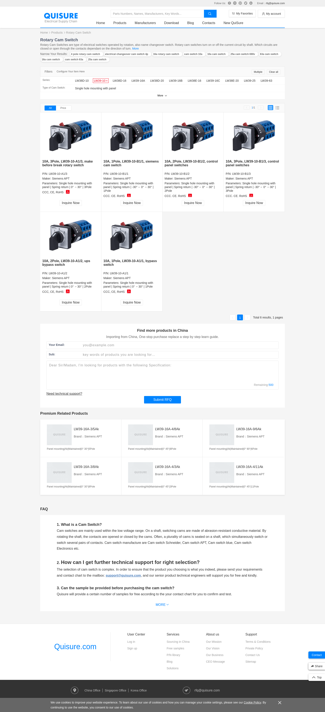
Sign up (132, 648)
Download (171, 23)
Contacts (208, 23)
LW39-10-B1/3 (241, 173)
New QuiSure (233, 23)
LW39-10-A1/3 (58, 173)
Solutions (173, 668)
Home (100, 23)
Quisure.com (75, 646)
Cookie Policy (252, 702)
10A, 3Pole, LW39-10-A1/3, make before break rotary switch (67, 163)
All (50, 108)
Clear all (273, 71)
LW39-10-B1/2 (180, 173)
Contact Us (252, 655)
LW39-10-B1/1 (119, 173)
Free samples (175, 648)
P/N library (173, 655)
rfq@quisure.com (275, 3)
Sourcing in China (178, 641)
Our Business (214, 655)
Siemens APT (61, 178)
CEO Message (215, 661)
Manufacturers (145, 23)
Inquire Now (70, 203)
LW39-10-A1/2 (58, 273)
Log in (131, 641)
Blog (190, 23)
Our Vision (212, 648)
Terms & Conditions (257, 641)
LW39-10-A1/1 (119, 273)
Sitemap (250, 661)
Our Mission (214, 641)
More (135, 48)
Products (119, 23)
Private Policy (254, 648)
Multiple (258, 71)
